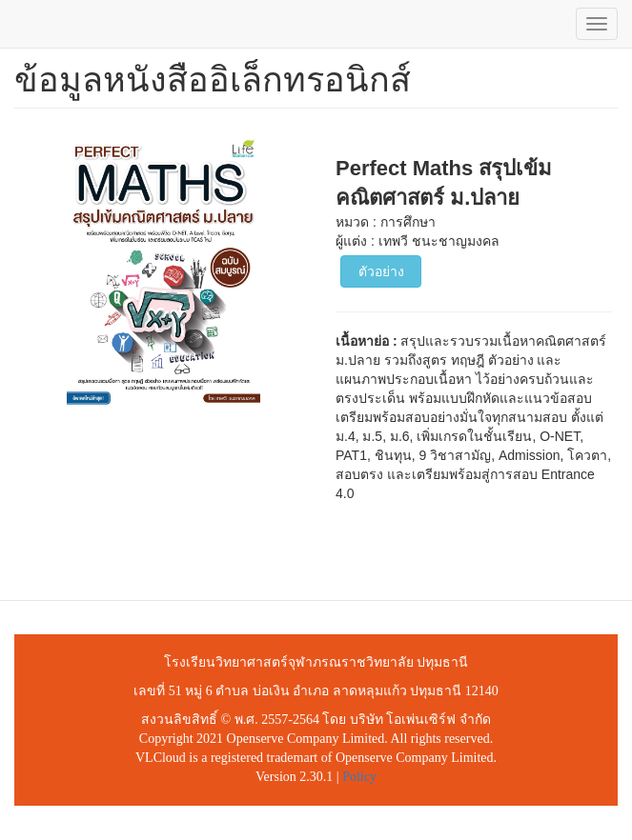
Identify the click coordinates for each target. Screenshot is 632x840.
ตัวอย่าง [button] (381, 271)
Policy (359, 777)
